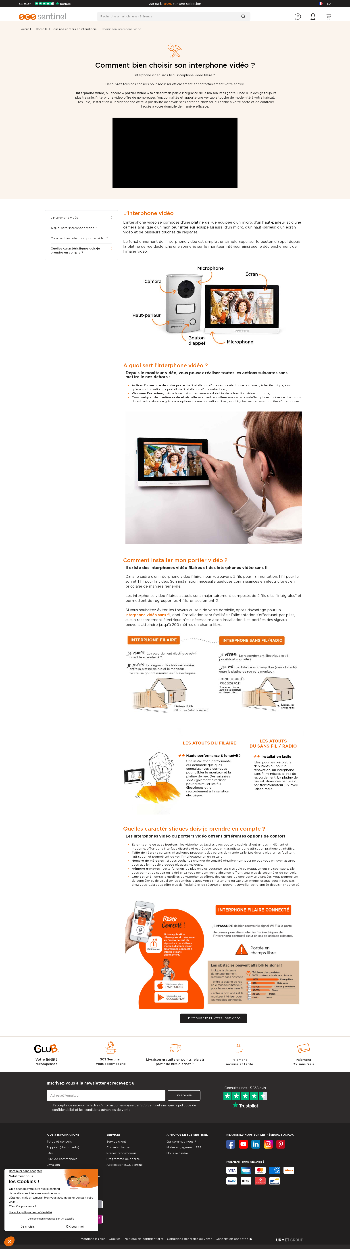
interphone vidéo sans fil (148, 615)
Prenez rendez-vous (121, 1153)
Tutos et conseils (59, 1141)
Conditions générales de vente (189, 1239)
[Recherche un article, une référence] (173, 16)
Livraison (53, 1164)
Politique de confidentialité (144, 1239)
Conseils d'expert (119, 1147)
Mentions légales (93, 1239)
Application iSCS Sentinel (124, 1164)
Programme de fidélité (123, 1159)
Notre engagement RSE (184, 1147)
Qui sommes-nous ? (181, 1141)
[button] (213, 1018)
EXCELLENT (45, 3)
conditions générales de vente (107, 1110)
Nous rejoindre (177, 1153)
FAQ (50, 1153)
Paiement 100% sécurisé (245, 1161)
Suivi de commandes (62, 1159)
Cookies (115, 1239)
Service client (116, 1141)
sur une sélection (187, 4)
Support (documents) (63, 1147)
